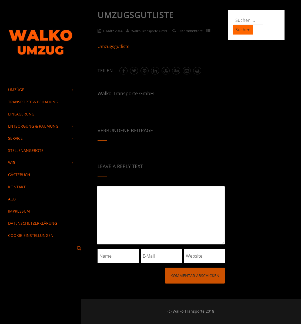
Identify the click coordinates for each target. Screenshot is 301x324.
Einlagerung (21, 114)
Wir (40, 162)
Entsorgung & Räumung (40, 126)
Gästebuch (19, 174)
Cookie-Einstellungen (30, 235)
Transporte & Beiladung (33, 101)
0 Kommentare (191, 30)
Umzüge (40, 89)
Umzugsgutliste (113, 46)
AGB (12, 199)
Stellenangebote (26, 150)
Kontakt (17, 186)
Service (40, 138)
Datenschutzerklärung (32, 223)
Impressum (19, 211)
